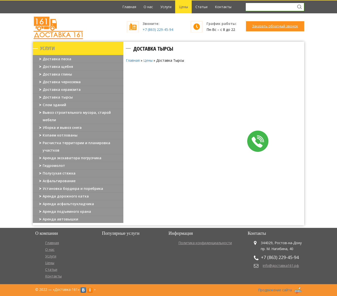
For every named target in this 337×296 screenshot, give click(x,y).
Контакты (223, 6)
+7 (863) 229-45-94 (158, 29)
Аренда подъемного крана (67, 211)
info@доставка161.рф (281, 265)
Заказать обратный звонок (275, 26)
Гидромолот (54, 165)
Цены (183, 6)
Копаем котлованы (60, 135)
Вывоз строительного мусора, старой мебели (77, 116)
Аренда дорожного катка (66, 196)
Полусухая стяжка (59, 173)
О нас (148, 6)
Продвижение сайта (275, 290)
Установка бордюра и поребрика (73, 188)
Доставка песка (57, 59)
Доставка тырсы (58, 97)
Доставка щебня (58, 66)
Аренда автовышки (60, 219)
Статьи (201, 6)
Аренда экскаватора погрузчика (72, 158)
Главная (129, 6)
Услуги (165, 6)
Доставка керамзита (62, 89)
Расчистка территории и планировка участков (76, 146)
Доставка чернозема (62, 81)
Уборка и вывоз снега (62, 127)
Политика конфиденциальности (205, 242)
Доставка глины (57, 74)
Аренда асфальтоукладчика (68, 203)
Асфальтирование (59, 180)
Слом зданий (54, 104)
